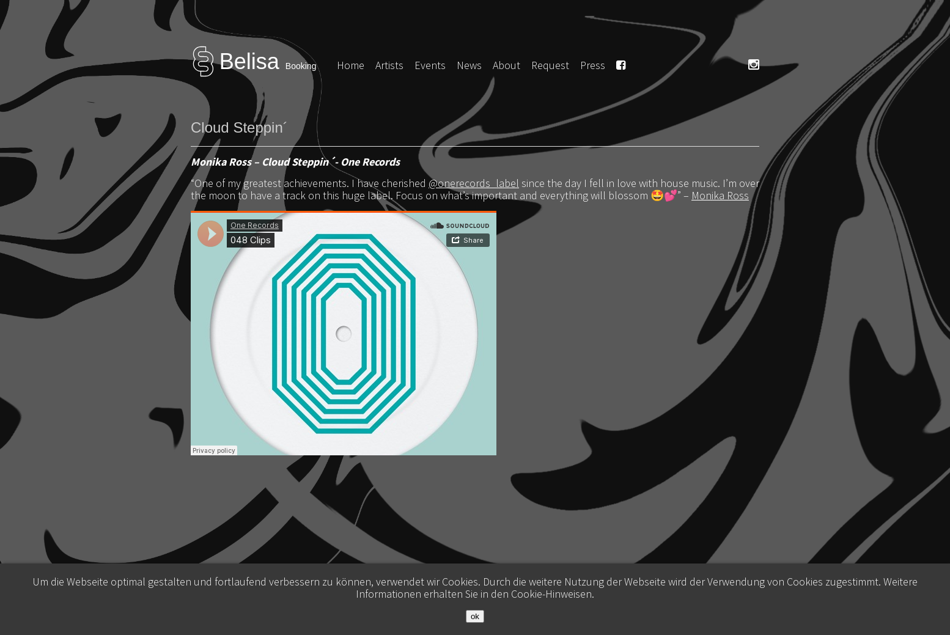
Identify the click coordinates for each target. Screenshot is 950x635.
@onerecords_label (474, 183)
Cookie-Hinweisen (551, 594)
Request (550, 65)
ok (475, 616)
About (506, 65)
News (469, 65)
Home (350, 65)
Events (430, 65)
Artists (389, 65)
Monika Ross (720, 195)
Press (592, 65)
